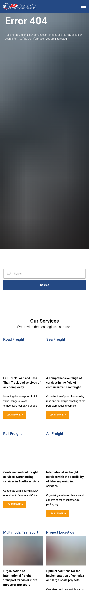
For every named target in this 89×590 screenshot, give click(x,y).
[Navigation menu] (83, 6)
